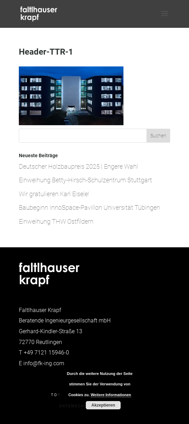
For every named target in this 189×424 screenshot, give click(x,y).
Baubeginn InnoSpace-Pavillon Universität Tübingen (89, 207)
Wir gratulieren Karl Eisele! (54, 194)
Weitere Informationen (111, 395)
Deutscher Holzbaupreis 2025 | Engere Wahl (78, 166)
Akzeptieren (103, 405)
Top (56, 395)
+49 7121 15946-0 (46, 352)
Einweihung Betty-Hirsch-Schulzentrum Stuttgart (85, 180)
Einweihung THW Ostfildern (56, 221)
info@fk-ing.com (43, 363)
